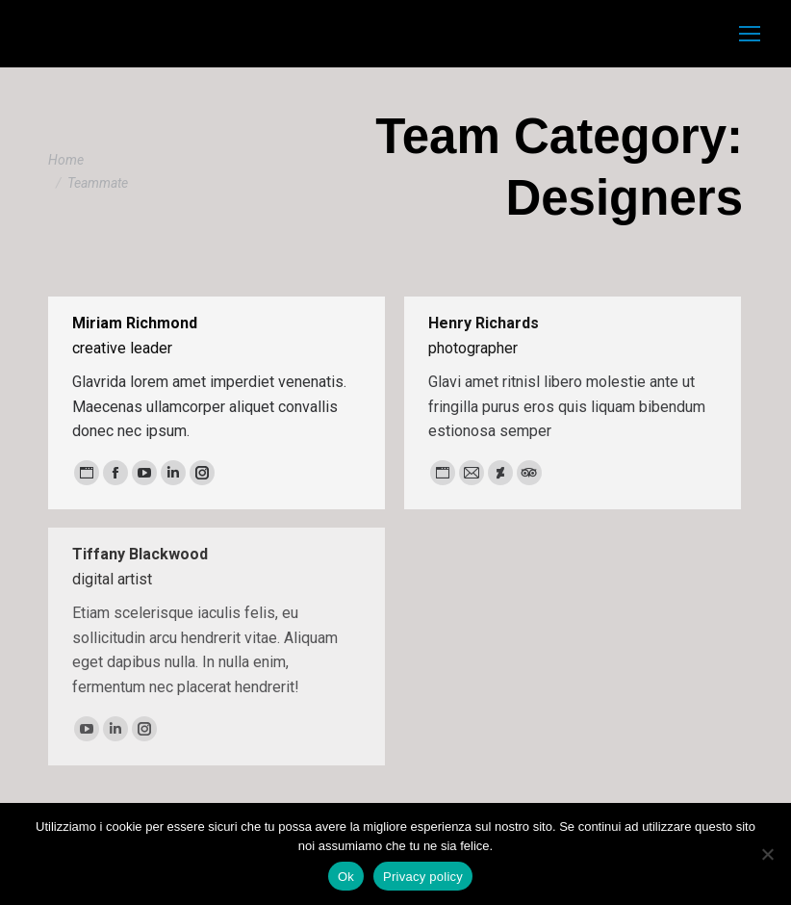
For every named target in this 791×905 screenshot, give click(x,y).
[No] (767, 854)
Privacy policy (423, 876)
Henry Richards (483, 323)
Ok (346, 876)
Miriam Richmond (134, 323)
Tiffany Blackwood (140, 554)
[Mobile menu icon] (749, 33)
